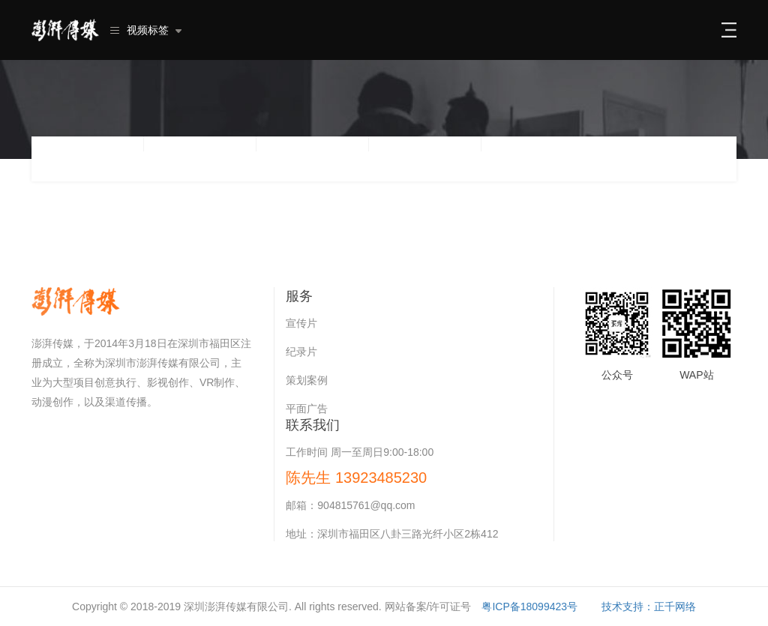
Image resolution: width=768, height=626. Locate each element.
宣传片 (301, 323)
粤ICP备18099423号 (530, 607)
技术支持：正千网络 (649, 607)
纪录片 (301, 352)
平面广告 (307, 409)
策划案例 (307, 380)
